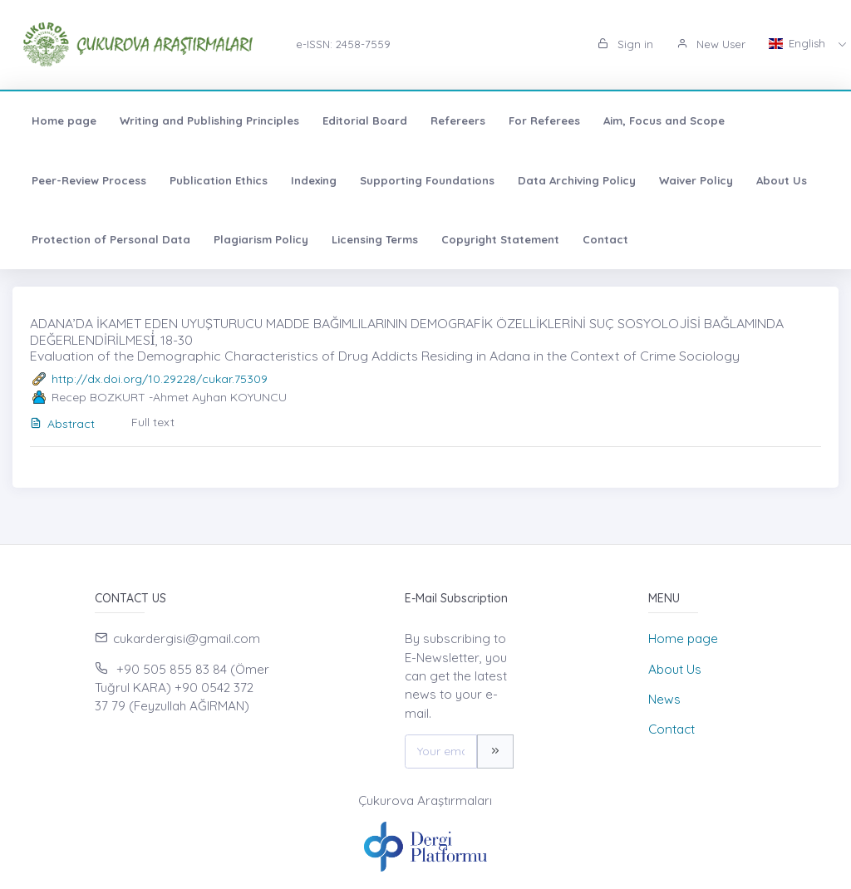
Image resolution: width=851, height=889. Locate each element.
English (799, 43)
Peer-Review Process (89, 180)
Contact (605, 239)
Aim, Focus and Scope (664, 120)
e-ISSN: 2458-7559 (343, 44)
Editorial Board (364, 120)
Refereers (457, 120)
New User (710, 44)
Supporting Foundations (427, 180)
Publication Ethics (219, 180)
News (664, 699)
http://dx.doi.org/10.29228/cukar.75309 (160, 378)
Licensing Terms (375, 239)
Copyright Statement (500, 239)
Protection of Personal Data (111, 239)
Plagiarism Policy (261, 239)
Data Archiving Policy (577, 180)
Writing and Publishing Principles (209, 120)
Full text (153, 422)
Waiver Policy (696, 180)
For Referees (544, 120)
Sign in (625, 44)
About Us (781, 180)
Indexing (314, 180)
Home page (64, 120)
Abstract (62, 423)
